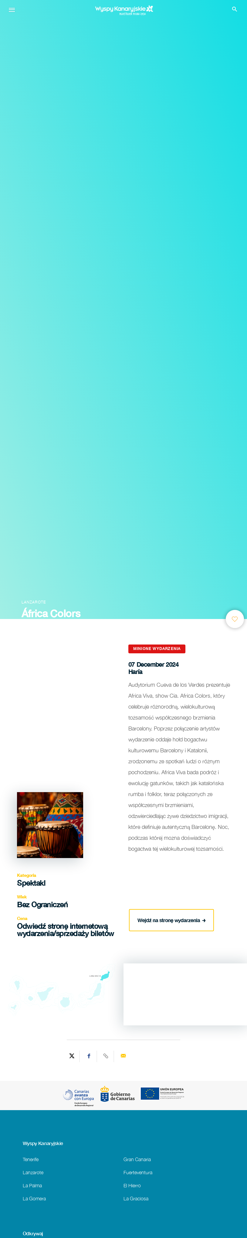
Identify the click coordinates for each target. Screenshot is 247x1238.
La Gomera (34, 1198)
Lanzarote (33, 1172)
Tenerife (31, 1159)
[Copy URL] (106, 1056)
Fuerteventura (138, 1172)
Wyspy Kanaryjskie (43, 1143)
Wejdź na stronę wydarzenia (171, 920)
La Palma (32, 1185)
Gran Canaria (137, 1159)
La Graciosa (136, 1198)
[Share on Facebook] (89, 1056)
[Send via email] (122, 1056)
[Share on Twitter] (72, 1056)
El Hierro (132, 1185)
